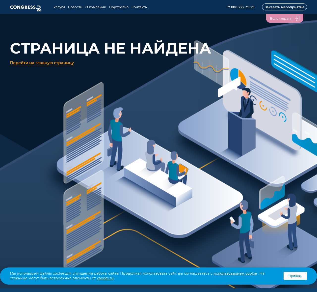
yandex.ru (105, 278)
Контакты (140, 7)
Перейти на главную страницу (42, 62)
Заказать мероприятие (284, 7)
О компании (95, 7)
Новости (75, 7)
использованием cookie (235, 273)
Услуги (59, 7)
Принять (295, 276)
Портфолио (119, 7)
